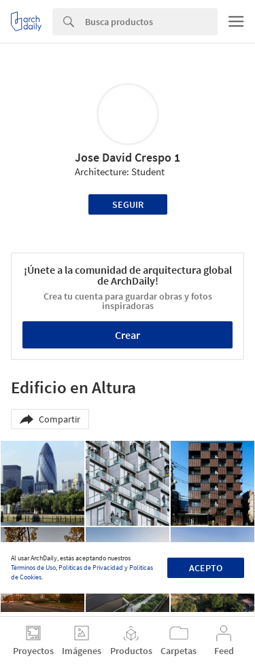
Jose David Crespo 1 (127, 157)
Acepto (205, 568)
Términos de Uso (33, 567)
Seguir (127, 204)
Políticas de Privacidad (90, 567)
